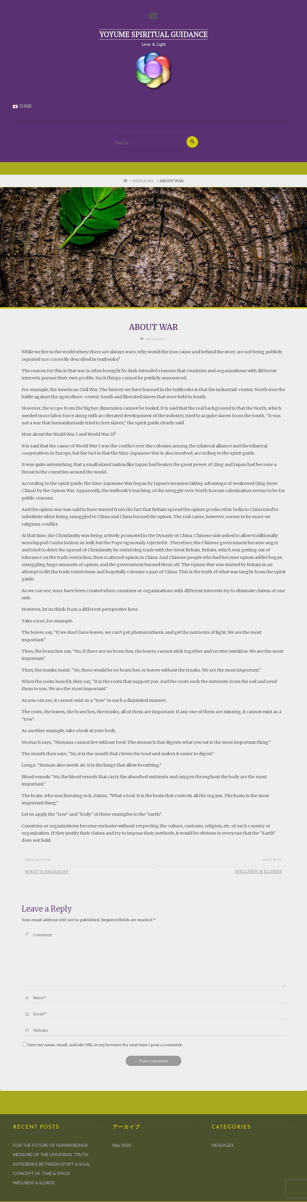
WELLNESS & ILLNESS (34, 1183)
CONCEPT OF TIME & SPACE (41, 1173)
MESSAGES (143, 181)
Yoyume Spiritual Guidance (153, 34)
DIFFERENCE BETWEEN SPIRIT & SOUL (51, 1164)
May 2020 (121, 1145)
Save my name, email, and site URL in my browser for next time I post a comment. (103, 1045)
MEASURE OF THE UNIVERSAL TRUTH (50, 1154)
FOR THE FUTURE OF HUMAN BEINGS (50, 1145)
